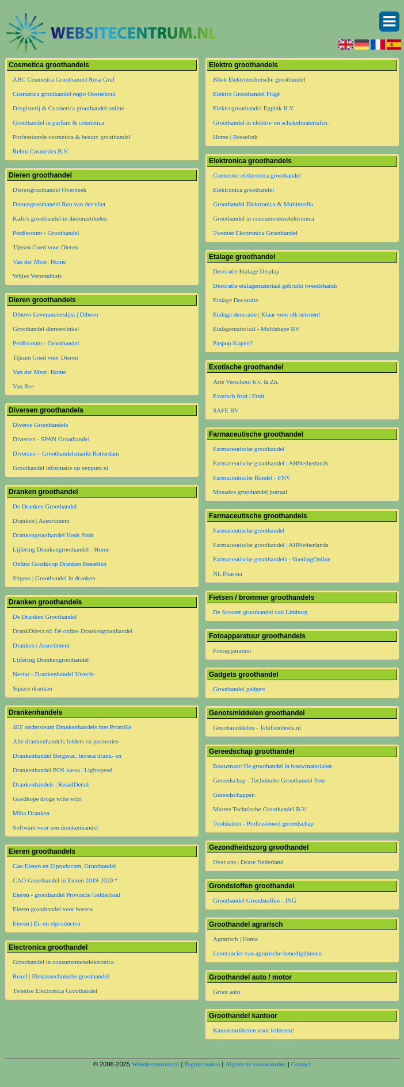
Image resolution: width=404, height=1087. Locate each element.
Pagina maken (202, 1064)
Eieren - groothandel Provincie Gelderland (66, 894)
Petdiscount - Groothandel (46, 232)
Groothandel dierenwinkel (46, 328)
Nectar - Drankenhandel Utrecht (53, 673)
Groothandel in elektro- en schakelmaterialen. (271, 122)
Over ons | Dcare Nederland (248, 861)
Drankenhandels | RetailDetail (51, 784)
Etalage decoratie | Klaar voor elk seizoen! (267, 314)
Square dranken (32, 688)
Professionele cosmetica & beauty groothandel (72, 136)
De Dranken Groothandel (45, 506)
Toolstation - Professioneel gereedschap (263, 823)
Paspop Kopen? (233, 343)
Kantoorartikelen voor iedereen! (253, 1030)
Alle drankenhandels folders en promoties (66, 741)
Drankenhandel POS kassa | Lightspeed (62, 769)
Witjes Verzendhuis (37, 275)
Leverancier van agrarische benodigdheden (267, 953)
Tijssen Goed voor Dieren (45, 247)
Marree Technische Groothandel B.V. (260, 808)
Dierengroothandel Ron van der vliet (59, 204)
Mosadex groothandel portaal (250, 491)
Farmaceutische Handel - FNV (252, 477)
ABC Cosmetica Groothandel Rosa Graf (64, 79)
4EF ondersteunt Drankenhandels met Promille (72, 726)
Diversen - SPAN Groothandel (51, 438)
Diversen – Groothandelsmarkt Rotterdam (66, 453)
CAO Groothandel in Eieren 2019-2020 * (65, 880)
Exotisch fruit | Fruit (238, 395)
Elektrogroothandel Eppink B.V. (254, 108)
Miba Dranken (31, 813)
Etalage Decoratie (235, 299)
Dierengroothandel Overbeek (49, 189)
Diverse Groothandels (40, 424)
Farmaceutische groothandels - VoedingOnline (271, 559)
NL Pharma (227, 573)
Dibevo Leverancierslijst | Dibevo (55, 314)
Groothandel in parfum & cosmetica (58, 122)
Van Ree (23, 386)
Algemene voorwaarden (255, 1064)
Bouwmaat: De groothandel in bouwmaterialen (272, 765)
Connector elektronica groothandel (257, 175)
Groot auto (226, 991)
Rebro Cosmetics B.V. (41, 151)
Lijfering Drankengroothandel (51, 659)
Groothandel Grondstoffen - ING (254, 900)
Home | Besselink (235, 136)
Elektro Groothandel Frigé (246, 93)
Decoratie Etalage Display (246, 271)
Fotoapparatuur (232, 650)
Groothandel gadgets (239, 688)
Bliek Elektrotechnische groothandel (259, 79)
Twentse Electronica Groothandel (55, 990)
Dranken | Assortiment (41, 520)
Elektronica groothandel (243, 189)
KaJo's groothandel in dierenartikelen (60, 218)
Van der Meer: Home (39, 261)
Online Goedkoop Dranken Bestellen (59, 563)
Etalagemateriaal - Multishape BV (256, 328)
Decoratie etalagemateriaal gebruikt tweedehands (275, 285)
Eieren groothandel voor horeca (53, 908)
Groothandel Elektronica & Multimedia (263, 204)
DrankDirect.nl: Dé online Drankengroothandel (72, 630)
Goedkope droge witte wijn (47, 798)
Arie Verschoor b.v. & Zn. (246, 381)
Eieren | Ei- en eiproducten (47, 923)
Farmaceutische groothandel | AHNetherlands (270, 463)
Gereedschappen (234, 794)
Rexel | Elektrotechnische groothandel (61, 976)
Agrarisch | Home (235, 938)
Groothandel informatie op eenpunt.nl (60, 467)
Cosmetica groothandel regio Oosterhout (64, 93)
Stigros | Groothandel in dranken (54, 578)
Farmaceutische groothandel (248, 448)
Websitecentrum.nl (156, 1064)
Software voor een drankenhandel (55, 827)
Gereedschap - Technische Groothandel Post (269, 780)
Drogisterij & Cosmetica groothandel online (68, 108)
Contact (301, 1064)
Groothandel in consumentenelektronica (63, 961)
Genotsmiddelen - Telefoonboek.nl (257, 727)
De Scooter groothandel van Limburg (260, 611)
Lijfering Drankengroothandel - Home (61, 549)
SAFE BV (226, 410)
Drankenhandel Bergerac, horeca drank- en (67, 755)
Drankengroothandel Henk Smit (53, 534)
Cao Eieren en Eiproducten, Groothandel (64, 865)
